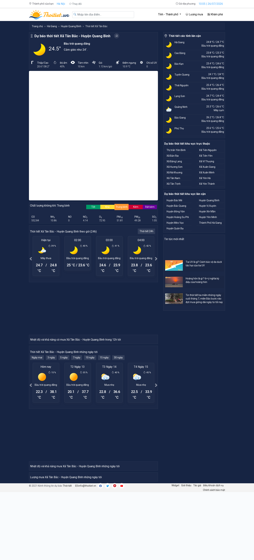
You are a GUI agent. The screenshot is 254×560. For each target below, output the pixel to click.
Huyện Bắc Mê (174, 200)
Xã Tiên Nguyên (208, 150)
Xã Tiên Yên (205, 155)
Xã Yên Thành (207, 183)
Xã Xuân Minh (206, 172)
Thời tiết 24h (146, 231)
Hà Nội (61, 3)
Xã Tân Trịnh (174, 183)
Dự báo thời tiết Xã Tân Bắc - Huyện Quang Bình (72, 36)
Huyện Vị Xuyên (207, 205)
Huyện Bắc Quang (176, 205)
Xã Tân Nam (173, 178)
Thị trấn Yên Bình (176, 150)
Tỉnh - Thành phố (168, 14)
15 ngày (104, 420)
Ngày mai (37, 420)
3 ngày (51, 420)
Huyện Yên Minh (208, 217)
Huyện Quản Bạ (175, 228)
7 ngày (76, 420)
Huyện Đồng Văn (176, 211)
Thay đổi (75, 3)
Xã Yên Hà (205, 178)
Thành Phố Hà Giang (210, 222)
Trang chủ (37, 26)
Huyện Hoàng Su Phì (178, 217)
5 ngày (64, 420)
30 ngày (118, 420)
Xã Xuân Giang (207, 166)
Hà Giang (52, 26)
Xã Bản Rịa (173, 155)
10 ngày (90, 420)
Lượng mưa (194, 14)
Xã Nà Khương (174, 172)
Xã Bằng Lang (174, 161)
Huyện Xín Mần (207, 211)
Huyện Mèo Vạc (175, 222)
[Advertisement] (93, 308)
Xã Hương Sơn (174, 166)
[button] (30, 258)
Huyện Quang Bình (71, 26)
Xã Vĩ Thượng (206, 161)
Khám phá (215, 14)
